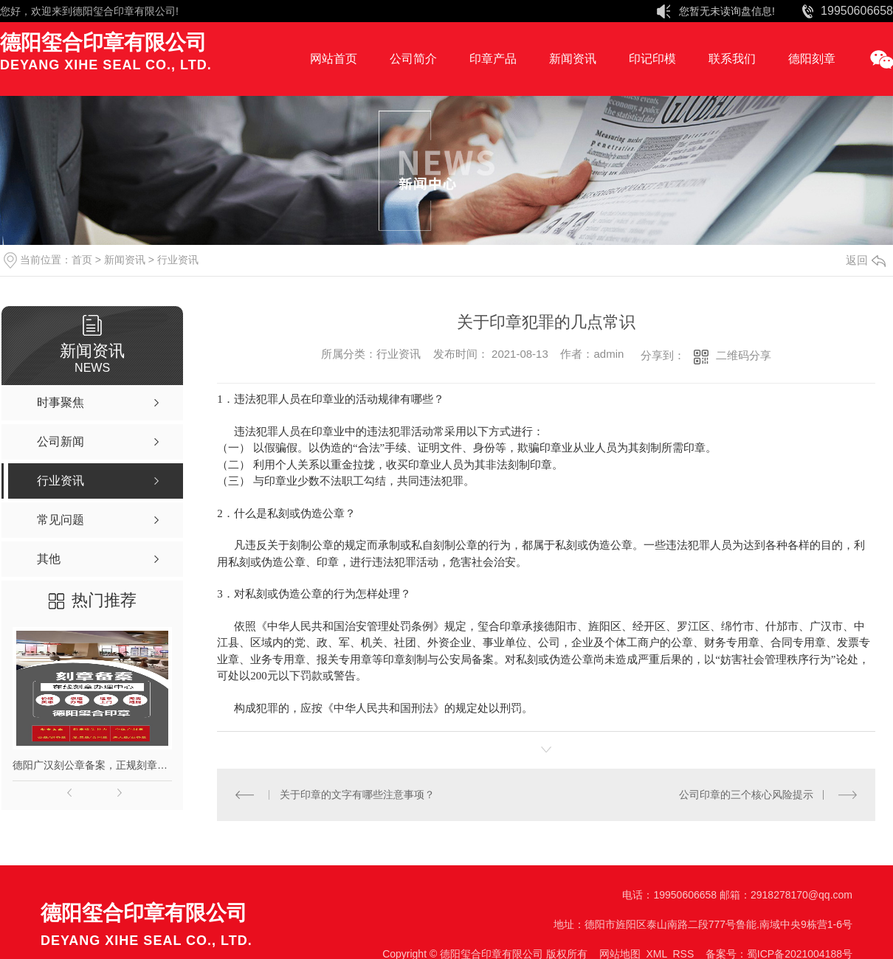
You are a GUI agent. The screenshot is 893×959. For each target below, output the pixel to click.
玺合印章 (499, 626)
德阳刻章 (811, 58)
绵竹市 (737, 626)
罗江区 (693, 626)
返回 (866, 260)
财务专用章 (731, 642)
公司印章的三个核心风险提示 (746, 794)
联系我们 (732, 58)
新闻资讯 (572, 58)
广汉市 (826, 626)
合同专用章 (798, 642)
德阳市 (560, 626)
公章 (682, 642)
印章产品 (493, 58)
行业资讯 (178, 260)
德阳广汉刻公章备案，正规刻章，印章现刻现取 (92, 765)
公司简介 (413, 58)
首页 (82, 260)
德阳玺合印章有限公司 (124, 11)
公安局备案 (466, 659)
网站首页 (333, 58)
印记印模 (652, 58)
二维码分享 (743, 355)
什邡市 (782, 626)
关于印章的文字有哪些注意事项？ (356, 794)
